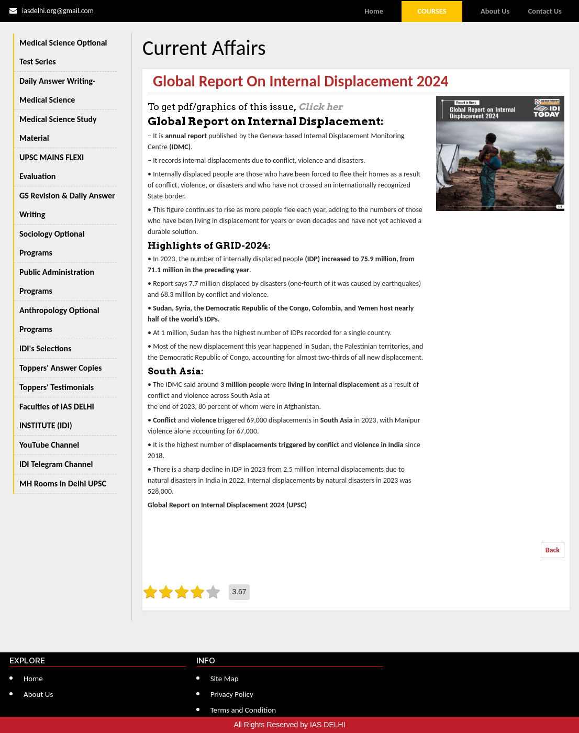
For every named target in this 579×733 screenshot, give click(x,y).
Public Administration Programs (56, 281)
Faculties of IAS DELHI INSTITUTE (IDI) (56, 416)
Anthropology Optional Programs (59, 319)
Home (373, 11)
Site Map (224, 678)
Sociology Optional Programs (51, 243)
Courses (431, 11)
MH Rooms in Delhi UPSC (62, 483)
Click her (320, 106)
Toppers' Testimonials (56, 387)
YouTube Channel (49, 445)
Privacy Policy (231, 694)
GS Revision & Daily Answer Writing (67, 205)
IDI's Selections (45, 348)
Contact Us (545, 11)
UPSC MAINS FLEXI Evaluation (51, 166)
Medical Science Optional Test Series (63, 52)
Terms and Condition (243, 710)
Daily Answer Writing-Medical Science (57, 90)
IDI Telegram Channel (56, 464)
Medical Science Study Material (58, 128)
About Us (495, 11)
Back (552, 550)
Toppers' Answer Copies (60, 368)
